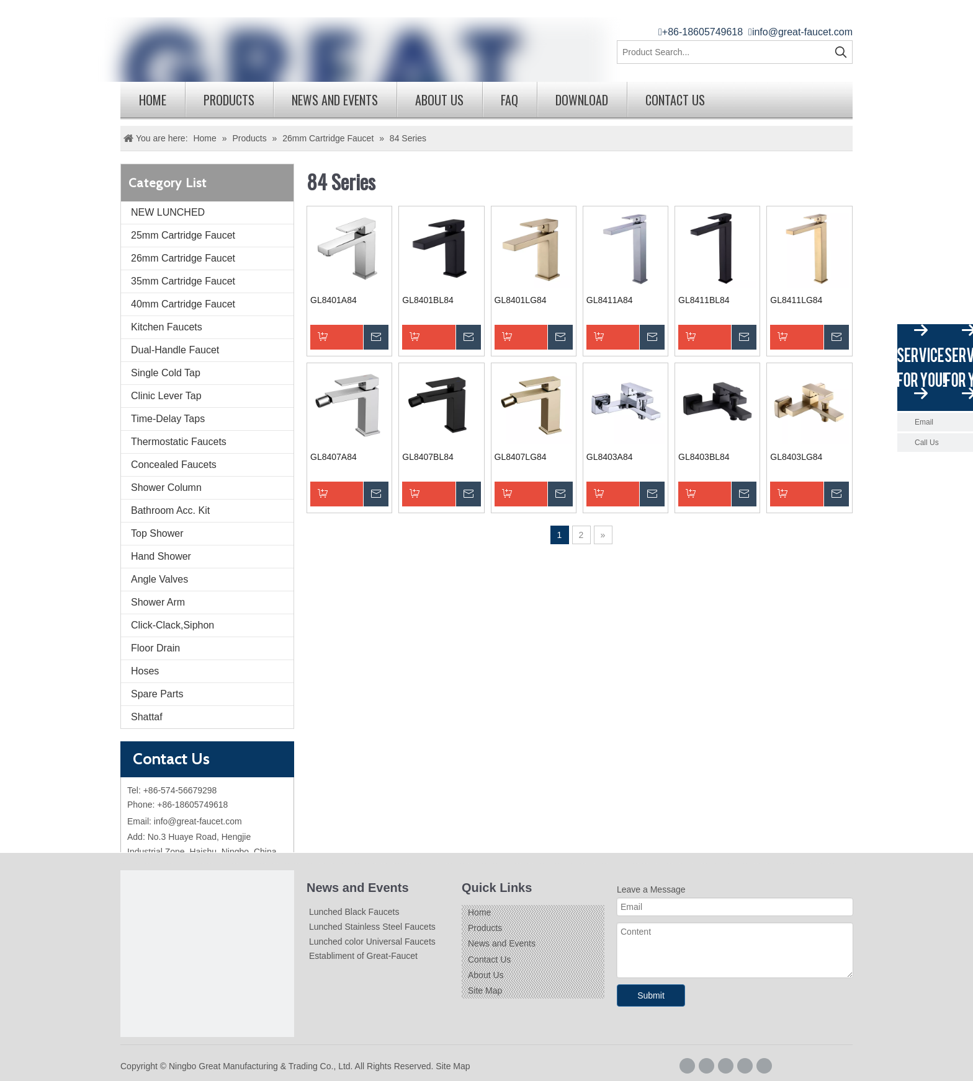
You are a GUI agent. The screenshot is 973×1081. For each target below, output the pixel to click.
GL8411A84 (609, 300)
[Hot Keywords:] (841, 52)
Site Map (485, 990)
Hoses (145, 671)
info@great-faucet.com (802, 32)
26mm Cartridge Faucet (183, 258)
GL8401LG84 (521, 300)
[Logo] (207, 957)
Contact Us (675, 99)
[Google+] (706, 1066)
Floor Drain (155, 648)
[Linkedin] (725, 1066)
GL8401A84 (333, 300)
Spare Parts (157, 694)
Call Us (927, 442)
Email (924, 422)
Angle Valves (159, 579)
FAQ (509, 99)
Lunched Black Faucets (354, 912)
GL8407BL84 (428, 457)
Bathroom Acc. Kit (170, 510)
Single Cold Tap (165, 373)
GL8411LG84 (796, 300)
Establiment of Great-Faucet (363, 956)
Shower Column (166, 487)
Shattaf (147, 717)
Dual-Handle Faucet (175, 350)
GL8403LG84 (796, 457)
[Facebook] (687, 1066)
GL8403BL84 (704, 457)
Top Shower (157, 533)
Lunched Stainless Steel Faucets (372, 927)
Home (152, 99)
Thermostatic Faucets (178, 441)
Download (581, 99)
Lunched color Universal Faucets (372, 941)
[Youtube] (764, 1066)
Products (229, 99)
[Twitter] (745, 1066)
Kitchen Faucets (166, 327)
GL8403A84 (609, 457)
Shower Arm (158, 602)
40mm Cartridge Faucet (183, 304)
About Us (439, 99)
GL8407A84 (333, 457)
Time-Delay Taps (168, 418)
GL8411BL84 (704, 300)
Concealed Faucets (174, 464)
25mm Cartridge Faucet (183, 235)
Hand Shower (161, 556)
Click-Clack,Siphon (172, 625)
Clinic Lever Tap (166, 395)
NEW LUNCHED (168, 212)
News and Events (335, 99)
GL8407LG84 (521, 457)
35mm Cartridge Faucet (183, 281)
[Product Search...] (723, 52)
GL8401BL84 (428, 300)
